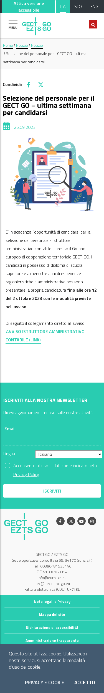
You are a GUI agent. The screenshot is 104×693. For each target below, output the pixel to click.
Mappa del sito (52, 614)
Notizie (22, 45)
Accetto (84, 682)
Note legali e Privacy (52, 601)
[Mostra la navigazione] (13, 24)
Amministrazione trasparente (52, 640)
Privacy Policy (26, 474)
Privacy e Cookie (44, 682)
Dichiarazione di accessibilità (52, 627)
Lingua (9, 453)
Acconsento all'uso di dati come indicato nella (55, 466)
